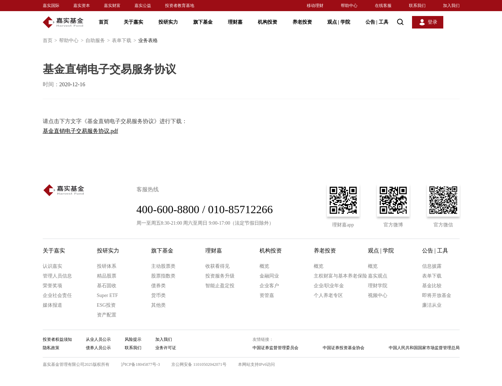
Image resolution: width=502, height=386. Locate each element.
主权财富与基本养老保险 (340, 276)
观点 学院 (338, 22)
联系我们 (417, 5)
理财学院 (377, 285)
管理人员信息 (57, 276)
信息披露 (432, 266)
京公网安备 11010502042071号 (199, 364)
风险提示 (133, 339)
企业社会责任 (57, 295)
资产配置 (106, 314)
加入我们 (451, 5)
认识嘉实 (52, 266)
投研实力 (168, 22)
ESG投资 (106, 305)
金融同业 (269, 276)
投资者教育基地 (179, 5)
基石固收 (106, 285)
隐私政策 (51, 347)
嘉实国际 (51, 5)
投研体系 (106, 266)
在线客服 (383, 5)
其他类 (158, 305)
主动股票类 (163, 266)
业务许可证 (165, 347)
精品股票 (106, 276)
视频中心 (377, 295)
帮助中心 (349, 5)
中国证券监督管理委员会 (275, 347)
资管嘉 (267, 295)
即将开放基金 (436, 295)
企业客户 (269, 285)
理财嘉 (235, 22)
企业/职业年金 (329, 285)
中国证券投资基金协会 (343, 347)
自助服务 (98, 40)
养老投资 (302, 22)
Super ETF (107, 295)
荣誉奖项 (52, 285)
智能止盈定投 (219, 285)
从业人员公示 (98, 339)
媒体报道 (52, 305)
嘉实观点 (377, 276)
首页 (103, 22)
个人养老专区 (328, 295)
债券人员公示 (98, 347)
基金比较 (432, 285)
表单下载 (125, 40)
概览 (264, 266)
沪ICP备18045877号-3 (140, 364)
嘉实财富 (112, 5)
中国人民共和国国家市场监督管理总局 (424, 347)
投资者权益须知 (57, 339)
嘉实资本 (81, 5)
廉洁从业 (432, 305)
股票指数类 (163, 276)
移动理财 (315, 5)
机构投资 (267, 22)
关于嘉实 (133, 22)
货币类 (158, 295)
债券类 (158, 285)
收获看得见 (217, 266)
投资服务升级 (219, 276)
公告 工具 (376, 22)
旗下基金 (203, 22)
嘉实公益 (142, 5)
